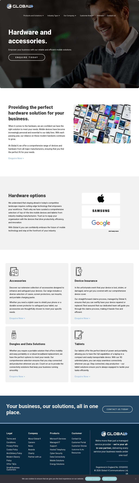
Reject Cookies (109, 479)
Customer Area (87, 16)
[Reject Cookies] (135, 478)
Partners (100, 16)
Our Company (70, 16)
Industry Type (54, 16)
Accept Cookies (92, 479)
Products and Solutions (33, 16)
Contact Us (111, 16)
